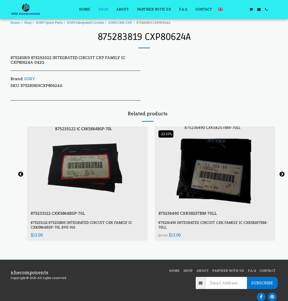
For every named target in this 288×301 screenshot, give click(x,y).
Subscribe (262, 282)
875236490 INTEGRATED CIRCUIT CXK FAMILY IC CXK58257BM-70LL (203, 226)
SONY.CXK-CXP (120, 22)
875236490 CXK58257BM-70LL (192, 214)
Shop (28, 22)
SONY (29, 78)
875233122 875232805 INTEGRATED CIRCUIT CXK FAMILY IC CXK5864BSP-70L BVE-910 (86, 226)
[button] (228, 9)
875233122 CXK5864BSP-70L (62, 214)
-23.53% (167, 133)
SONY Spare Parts (49, 22)
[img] (87, 166)
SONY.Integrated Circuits (85, 22)
